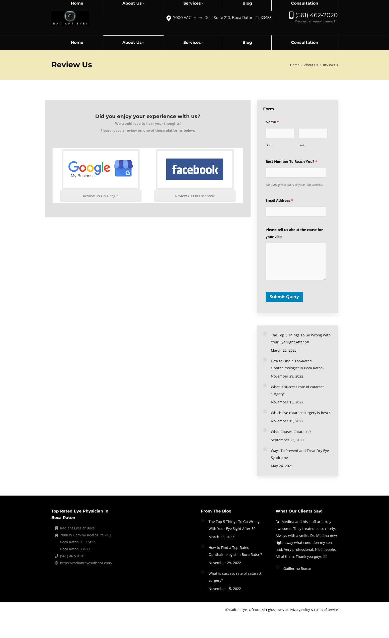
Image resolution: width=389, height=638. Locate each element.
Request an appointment (315, 21)
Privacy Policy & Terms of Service (314, 609)
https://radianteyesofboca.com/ (86, 563)
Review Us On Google (100, 195)
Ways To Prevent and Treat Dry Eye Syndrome (300, 454)
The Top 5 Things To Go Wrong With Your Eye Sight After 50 (301, 338)
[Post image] (265, 334)
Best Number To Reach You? (291, 161)
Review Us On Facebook (195, 195)
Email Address (279, 200)
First (269, 145)
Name (272, 122)
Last (301, 145)
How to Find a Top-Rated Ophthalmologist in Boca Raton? (297, 364)
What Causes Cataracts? (291, 431)
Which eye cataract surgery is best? (300, 412)
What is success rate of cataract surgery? (297, 390)
